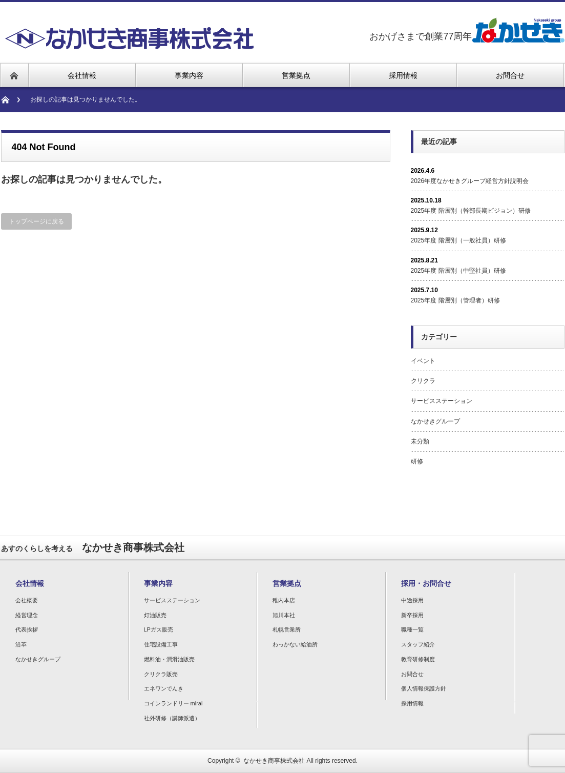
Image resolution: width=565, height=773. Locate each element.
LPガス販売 (158, 629)
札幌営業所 (287, 629)
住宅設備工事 (161, 644)
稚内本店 (284, 600)
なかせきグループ (435, 421)
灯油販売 (155, 615)
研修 (417, 461)
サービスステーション (441, 400)
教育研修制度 (418, 659)
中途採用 (412, 600)
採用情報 (412, 703)
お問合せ (412, 674)
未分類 (420, 441)
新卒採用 (412, 615)
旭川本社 (284, 615)
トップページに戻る (36, 221)
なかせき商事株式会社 (274, 760)
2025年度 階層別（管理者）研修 (455, 300)
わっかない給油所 (295, 644)
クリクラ (423, 380)
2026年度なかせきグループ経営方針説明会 (470, 181)
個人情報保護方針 (423, 688)
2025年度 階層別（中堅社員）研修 (458, 270)
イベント (423, 360)
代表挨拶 (26, 629)
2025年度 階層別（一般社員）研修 (458, 240)
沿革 (21, 644)
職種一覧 (412, 629)
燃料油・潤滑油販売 (169, 659)
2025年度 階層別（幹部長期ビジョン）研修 (471, 210)
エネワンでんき (163, 688)
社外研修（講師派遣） (172, 718)
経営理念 (26, 615)
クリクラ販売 (161, 674)
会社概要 (26, 600)
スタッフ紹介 (418, 644)
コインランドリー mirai (173, 703)
